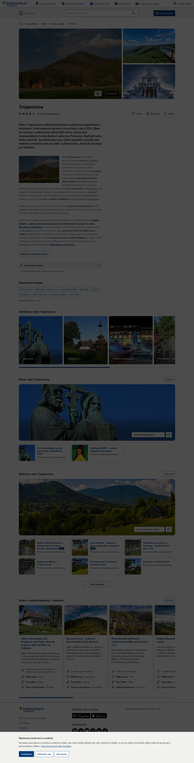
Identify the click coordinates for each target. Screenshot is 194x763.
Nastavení (62, 754)
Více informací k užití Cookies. (56, 746)
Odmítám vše (44, 754)
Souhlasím (26, 754)
